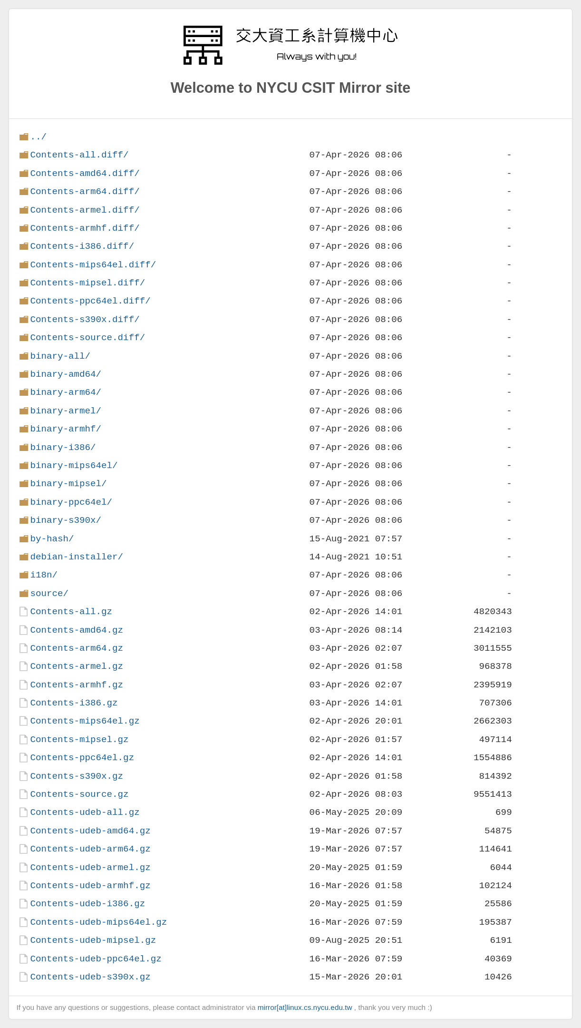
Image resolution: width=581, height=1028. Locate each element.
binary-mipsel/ (68, 483)
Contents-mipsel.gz (79, 739)
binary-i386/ (63, 447)
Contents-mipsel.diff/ (87, 282)
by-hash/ (52, 538)
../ (38, 136)
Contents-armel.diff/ (84, 210)
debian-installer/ (76, 556)
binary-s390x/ (65, 520)
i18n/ (44, 574)
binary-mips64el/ (73, 465)
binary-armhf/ (65, 428)
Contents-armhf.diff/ (84, 228)
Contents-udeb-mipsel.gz (93, 940)
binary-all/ (60, 356)
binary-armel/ (65, 410)
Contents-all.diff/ (79, 154)
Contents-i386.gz (73, 702)
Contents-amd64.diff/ (84, 173)
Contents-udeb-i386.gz (87, 903)
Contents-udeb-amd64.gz (90, 830)
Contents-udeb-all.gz (84, 812)
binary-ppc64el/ (71, 502)
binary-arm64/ (65, 392)
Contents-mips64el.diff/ (93, 264)
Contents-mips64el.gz (84, 721)
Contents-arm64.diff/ (84, 191)
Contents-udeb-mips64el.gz (98, 922)
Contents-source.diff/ (87, 337)
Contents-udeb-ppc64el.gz (95, 958)
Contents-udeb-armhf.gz (90, 885)
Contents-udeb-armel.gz (90, 867)
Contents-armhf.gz (76, 684)
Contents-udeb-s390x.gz (90, 976)
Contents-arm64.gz (76, 648)
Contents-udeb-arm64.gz (90, 848)
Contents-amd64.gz (76, 630)
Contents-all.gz (71, 611)
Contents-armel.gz (76, 666)
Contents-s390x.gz (76, 776)
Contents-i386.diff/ (82, 246)
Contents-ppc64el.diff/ (90, 300)
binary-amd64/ (65, 374)
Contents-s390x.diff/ (84, 319)
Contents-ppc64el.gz (82, 757)
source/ (49, 593)
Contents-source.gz (79, 794)
